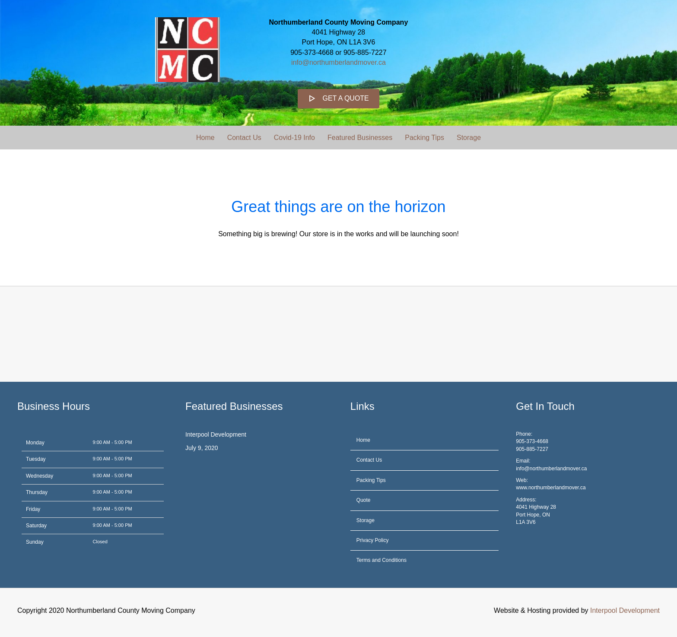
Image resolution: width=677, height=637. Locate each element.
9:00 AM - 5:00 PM (112, 442)
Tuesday (36, 459)
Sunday (35, 542)
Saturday (36, 526)
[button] (338, 98)
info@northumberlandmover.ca (338, 62)
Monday (35, 443)
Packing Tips (424, 137)
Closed (100, 541)
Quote (363, 500)
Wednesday (39, 476)
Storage (469, 137)
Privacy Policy (372, 540)
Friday (33, 509)
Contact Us (244, 137)
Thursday (37, 492)
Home (205, 137)
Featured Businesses (359, 137)
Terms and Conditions (381, 560)
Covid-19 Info (294, 137)
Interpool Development (215, 434)
